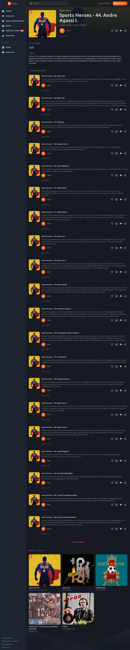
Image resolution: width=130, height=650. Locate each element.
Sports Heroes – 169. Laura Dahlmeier (55, 166)
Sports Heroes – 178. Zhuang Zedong (55, 379)
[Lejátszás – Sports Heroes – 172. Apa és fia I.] (43, 248)
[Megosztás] (125, 31)
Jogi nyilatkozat (7, 644)
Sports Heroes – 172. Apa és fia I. (53, 236)
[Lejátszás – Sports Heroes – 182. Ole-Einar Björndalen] (43, 483)
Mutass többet (78, 542)
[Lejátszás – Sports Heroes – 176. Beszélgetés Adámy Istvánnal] (43, 344)
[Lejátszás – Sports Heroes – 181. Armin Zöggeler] (43, 461)
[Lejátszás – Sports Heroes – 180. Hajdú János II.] (43, 439)
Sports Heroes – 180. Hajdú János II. (54, 427)
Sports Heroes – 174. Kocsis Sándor (54, 284)
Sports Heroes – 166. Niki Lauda (53, 98)
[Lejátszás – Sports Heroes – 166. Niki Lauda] (43, 110)
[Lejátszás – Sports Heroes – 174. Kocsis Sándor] (43, 296)
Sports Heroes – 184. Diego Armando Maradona (58, 517)
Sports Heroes (65, 11)
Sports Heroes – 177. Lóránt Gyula (53, 357)
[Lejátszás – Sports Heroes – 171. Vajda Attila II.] (43, 224)
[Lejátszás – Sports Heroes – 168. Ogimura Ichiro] (43, 153)
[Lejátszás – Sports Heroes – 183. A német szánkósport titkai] (43, 505)
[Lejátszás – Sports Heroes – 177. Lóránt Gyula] (43, 366)
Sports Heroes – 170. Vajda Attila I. (54, 188)
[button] (13, 11)
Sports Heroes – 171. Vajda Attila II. (54, 212)
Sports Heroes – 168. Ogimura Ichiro (54, 144)
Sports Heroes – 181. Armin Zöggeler (55, 451)
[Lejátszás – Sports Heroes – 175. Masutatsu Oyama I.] (43, 320)
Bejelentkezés (104, 4)
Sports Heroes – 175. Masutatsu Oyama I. (56, 309)
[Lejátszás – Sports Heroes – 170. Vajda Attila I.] (43, 200)
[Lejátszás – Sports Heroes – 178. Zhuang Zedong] (43, 391)
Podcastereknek (7, 638)
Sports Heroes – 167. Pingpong (52, 122)
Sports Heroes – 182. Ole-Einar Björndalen (57, 473)
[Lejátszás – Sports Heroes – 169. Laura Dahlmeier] (43, 175)
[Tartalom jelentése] (121, 31)
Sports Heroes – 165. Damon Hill (53, 76)
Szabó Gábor (66, 25)
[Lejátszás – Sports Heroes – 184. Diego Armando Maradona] (43, 529)
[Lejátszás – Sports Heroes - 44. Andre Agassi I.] (62, 30)
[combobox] (48, 3)
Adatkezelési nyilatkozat (10, 641)
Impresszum (6, 647)
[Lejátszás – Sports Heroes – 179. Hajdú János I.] (43, 415)
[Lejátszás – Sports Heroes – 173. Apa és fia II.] (43, 272)
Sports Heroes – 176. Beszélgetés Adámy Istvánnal (60, 333)
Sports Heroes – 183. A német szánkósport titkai (59, 495)
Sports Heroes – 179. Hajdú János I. (54, 403)
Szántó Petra (79, 25)
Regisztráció (120, 4)
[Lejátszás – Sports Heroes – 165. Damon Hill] (43, 85)
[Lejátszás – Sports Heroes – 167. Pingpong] (43, 132)
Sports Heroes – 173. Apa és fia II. (53, 260)
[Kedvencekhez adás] (112, 31)
